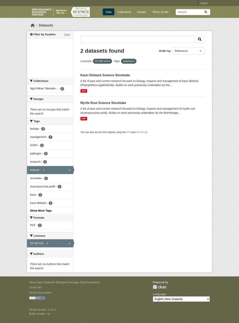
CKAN (159, 287)
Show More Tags (41, 210)
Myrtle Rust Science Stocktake (103, 103)
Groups (141, 12)
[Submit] (206, 12)
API (128, 132)
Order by (164, 50)
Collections (124, 12)
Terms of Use (160, 12)
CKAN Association (40, 292)
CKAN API (35, 287)
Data (109, 12)
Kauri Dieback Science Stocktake (105, 75)
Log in (204, 3)
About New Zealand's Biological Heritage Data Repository (64, 282)
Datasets (46, 25)
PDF (84, 91)
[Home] (33, 25)
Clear (67, 34)
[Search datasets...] (193, 12)
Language (159, 294)
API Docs (141, 132)
